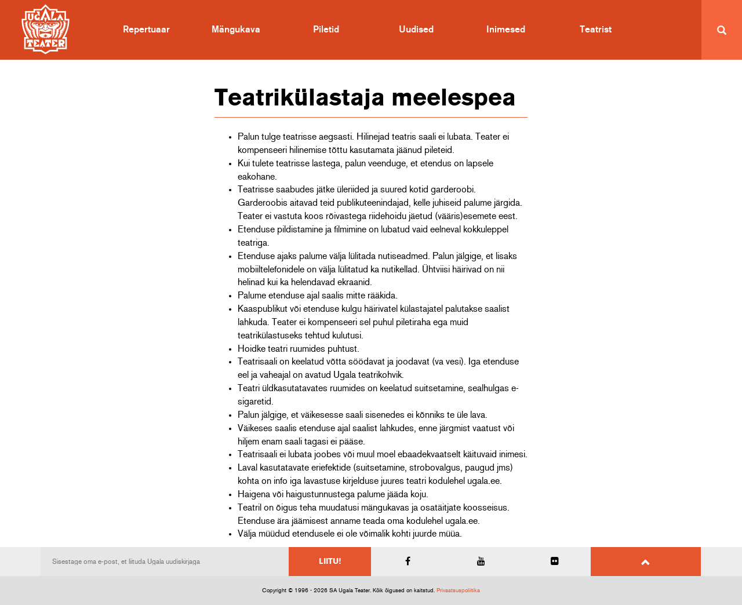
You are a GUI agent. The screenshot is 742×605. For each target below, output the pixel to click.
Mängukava (236, 29)
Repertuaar (146, 29)
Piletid (326, 29)
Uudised (416, 29)
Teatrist (596, 29)
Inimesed (505, 29)
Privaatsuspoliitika (458, 590)
